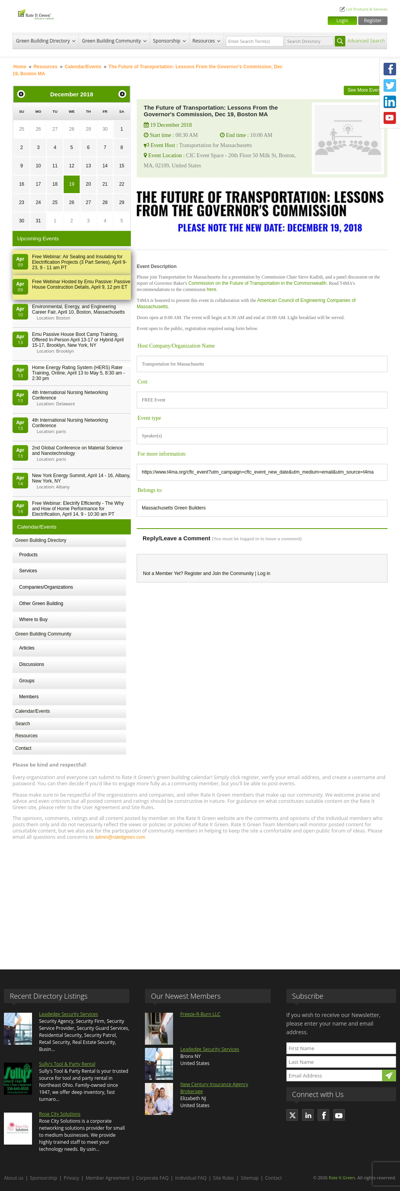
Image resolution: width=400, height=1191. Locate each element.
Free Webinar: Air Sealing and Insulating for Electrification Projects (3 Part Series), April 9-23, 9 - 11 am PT (79, 262)
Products (28, 554)
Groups (26, 680)
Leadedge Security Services (68, 1014)
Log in (263, 573)
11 (54, 166)
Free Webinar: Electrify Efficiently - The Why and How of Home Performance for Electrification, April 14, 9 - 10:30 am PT (78, 509)
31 (38, 221)
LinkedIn (390, 102)
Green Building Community (111, 40)
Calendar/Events (82, 66)
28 (71, 129)
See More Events (366, 90)
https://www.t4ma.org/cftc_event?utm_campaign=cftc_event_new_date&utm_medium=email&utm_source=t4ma (257, 472)
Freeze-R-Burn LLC (200, 1014)
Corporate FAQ (152, 1178)
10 (38, 166)
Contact (23, 748)
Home (19, 66)
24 (38, 202)
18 (54, 184)
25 (21, 129)
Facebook (390, 69)
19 (71, 184)
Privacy (71, 1178)
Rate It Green (342, 1177)
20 (88, 184)
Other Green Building (41, 603)
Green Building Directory (43, 40)
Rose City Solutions (59, 1114)
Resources (204, 40)
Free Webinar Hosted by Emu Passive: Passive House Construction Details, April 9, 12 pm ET (81, 284)
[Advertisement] (200, 901)
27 (54, 129)
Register (373, 20)
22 (121, 184)
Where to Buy (33, 619)
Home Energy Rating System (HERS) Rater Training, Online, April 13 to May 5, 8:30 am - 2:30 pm (78, 373)
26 (38, 129)
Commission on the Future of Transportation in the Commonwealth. (258, 283)
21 (104, 184)
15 (121, 166)
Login (342, 20)
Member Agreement (108, 1178)
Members (29, 696)
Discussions (31, 664)
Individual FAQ (191, 1178)
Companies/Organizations (46, 587)
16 (21, 184)
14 (104, 166)
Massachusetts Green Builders (173, 508)
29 (88, 129)
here (211, 289)
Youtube (390, 118)
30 (104, 129)
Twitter (390, 85)
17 (38, 184)
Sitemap (250, 1178)
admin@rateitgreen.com (120, 837)
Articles (26, 648)
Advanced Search (366, 40)
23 (21, 202)
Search (22, 723)
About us (13, 1178)
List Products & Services (367, 9)
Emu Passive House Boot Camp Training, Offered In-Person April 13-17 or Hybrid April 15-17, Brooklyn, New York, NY (78, 340)
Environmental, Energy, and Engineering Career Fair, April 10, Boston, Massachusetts (78, 309)
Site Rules (223, 1178)
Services (28, 570)
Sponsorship (166, 40)
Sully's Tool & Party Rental (67, 1064)
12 (71, 166)
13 (88, 166)
